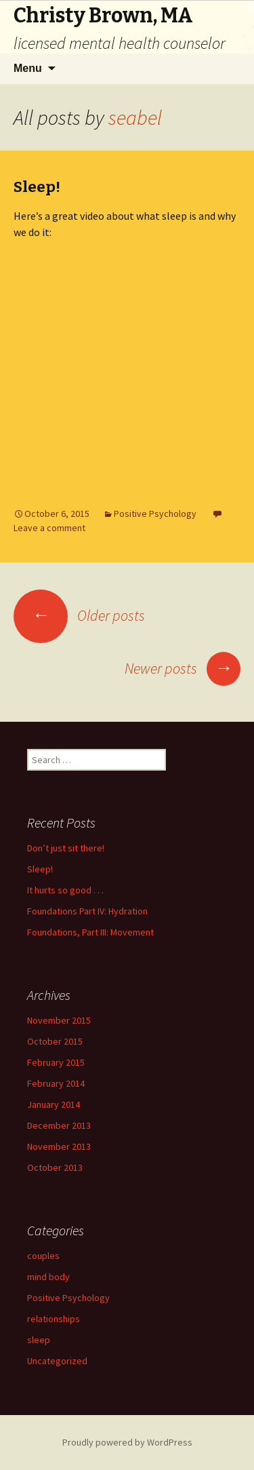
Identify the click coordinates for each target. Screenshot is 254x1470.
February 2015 (56, 1062)
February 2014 (56, 1083)
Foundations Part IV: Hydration (87, 911)
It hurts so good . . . (65, 890)
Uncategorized (57, 1361)
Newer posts (182, 668)
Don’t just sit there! (65, 848)
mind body (48, 1277)
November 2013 (59, 1146)
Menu (28, 68)
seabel (135, 117)
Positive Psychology (155, 513)
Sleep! (37, 187)
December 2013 (59, 1125)
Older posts (79, 615)
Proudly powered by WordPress (127, 1442)
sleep (38, 1340)
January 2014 (53, 1104)
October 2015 (55, 1041)
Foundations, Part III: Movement (90, 932)
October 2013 (55, 1167)
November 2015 (59, 1020)
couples (43, 1256)
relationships (53, 1319)
